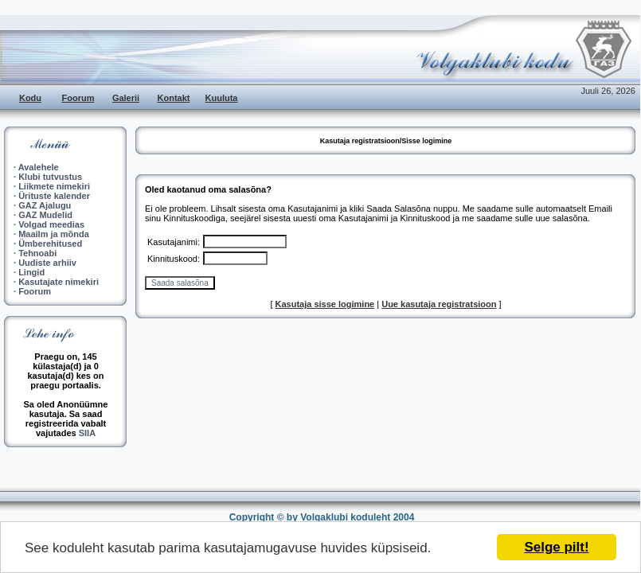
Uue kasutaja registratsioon (438, 304)
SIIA (87, 433)
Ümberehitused (50, 243)
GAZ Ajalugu (44, 205)
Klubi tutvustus (50, 176)
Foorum (78, 98)
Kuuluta (221, 98)
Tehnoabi (37, 253)
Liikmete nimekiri (54, 186)
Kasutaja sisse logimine (325, 304)
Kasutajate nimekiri (58, 281)
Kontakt (174, 98)
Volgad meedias (51, 224)
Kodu (30, 98)
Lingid (31, 272)
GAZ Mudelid (45, 215)
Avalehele (38, 167)
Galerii (125, 98)
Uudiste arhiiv (47, 262)
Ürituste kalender (54, 196)
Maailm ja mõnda (53, 234)
